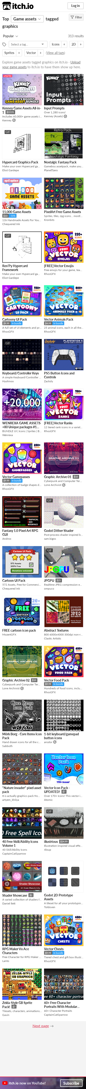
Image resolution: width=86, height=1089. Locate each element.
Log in (75, 6)
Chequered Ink (11, 224)
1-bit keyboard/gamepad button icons (61, 736)
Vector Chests (54, 949)
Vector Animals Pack (58, 319)
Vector (31, 53)
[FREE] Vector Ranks (58, 423)
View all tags (55, 53)
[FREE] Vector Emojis (59, 266)
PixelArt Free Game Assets (62, 212)
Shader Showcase (14, 895)
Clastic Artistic (52, 638)
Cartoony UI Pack (14, 319)
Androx (6, 538)
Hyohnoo (8, 381)
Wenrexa (7, 435)
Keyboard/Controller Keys (20, 373)
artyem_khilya (10, 799)
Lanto (5, 961)
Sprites (9, 53)
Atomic (48, 799)
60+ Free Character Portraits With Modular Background (60, 1006)
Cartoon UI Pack (13, 580)
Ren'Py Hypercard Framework (15, 268)
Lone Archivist (52, 485)
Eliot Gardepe (10, 170)
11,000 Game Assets (16, 212)
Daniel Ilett (8, 903)
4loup (47, 849)
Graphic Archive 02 (16, 680)
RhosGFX (50, 274)
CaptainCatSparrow (14, 853)
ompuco (49, 588)
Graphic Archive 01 (57, 477)
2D (74, 44)
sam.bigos (50, 538)
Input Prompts (54, 108)
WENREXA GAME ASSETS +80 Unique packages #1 (21, 425)
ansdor (48, 742)
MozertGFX (9, 634)
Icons (55, 44)
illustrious (51, 842)
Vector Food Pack (56, 680)
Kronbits (49, 220)
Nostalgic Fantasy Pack (60, 162)
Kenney (6, 120)
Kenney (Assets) (53, 116)
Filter (76, 17)
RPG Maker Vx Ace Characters (15, 951)
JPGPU (49, 580)
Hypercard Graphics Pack (20, 162)
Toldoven (49, 907)
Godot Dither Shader (58, 531)
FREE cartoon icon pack (19, 630)
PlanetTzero (51, 170)
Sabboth (7, 746)
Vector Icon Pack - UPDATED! (57, 790)
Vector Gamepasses (16, 477)
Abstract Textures (56, 630)
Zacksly (48, 381)
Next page (41, 1025)
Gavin (5, 1015)
